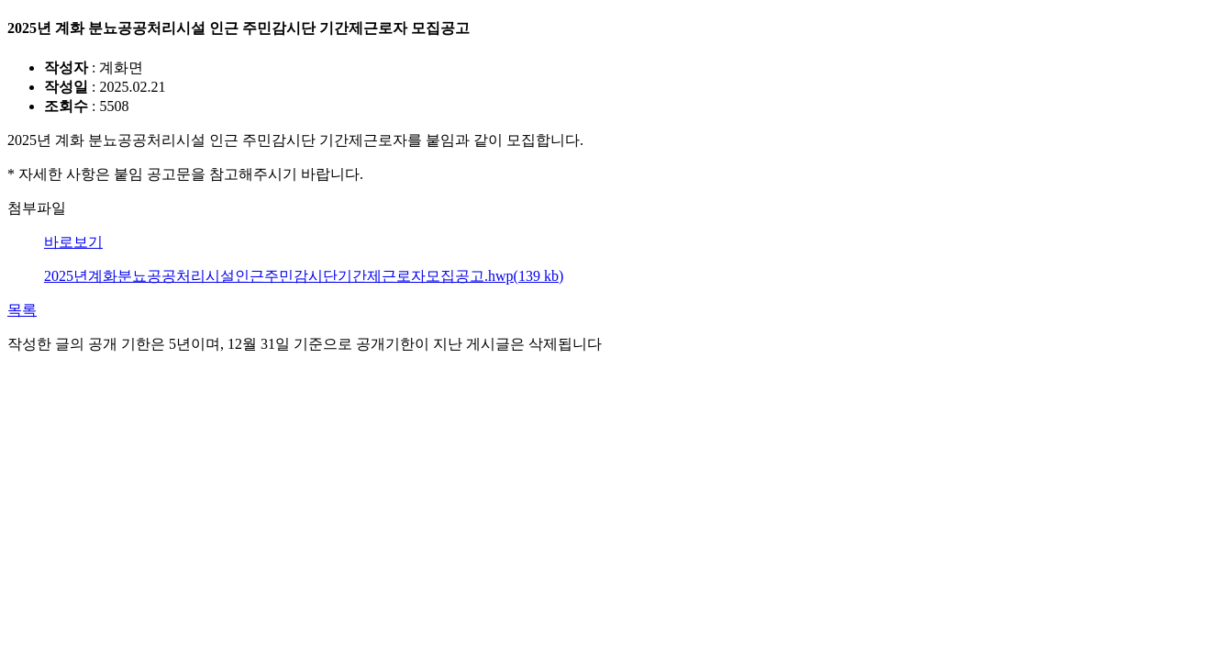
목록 (22, 310)
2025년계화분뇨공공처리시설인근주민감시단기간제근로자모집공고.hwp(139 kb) (303, 276)
